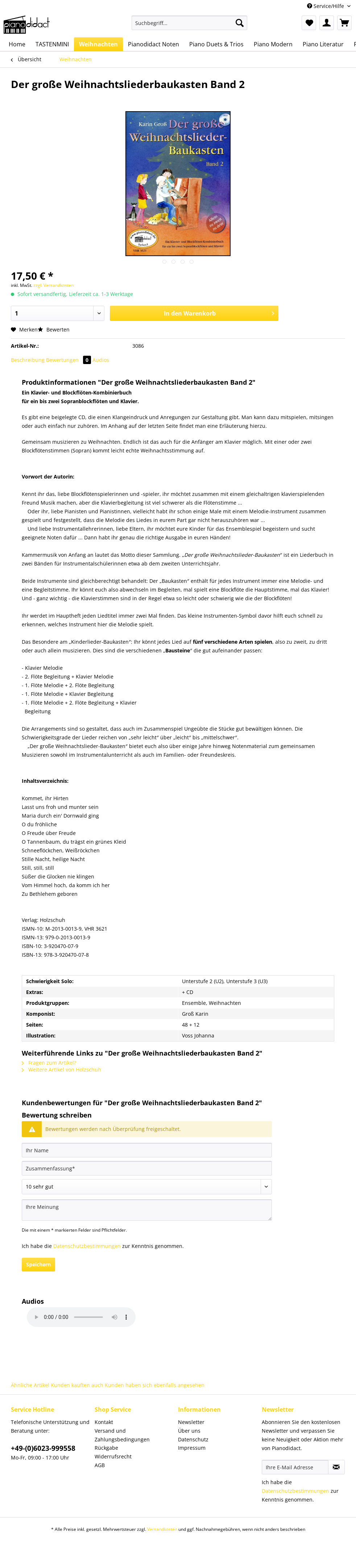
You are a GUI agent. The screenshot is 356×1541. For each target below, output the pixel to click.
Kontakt (104, 1422)
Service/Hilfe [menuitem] (326, 6)
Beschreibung (28, 359)
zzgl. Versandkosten (53, 285)
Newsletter (191, 1422)
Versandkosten (162, 1529)
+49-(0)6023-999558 (43, 1448)
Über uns (189, 1430)
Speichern (38, 1264)
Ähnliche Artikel (30, 1385)
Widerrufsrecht (113, 1456)
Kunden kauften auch (77, 1385)
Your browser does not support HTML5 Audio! (81, 1317)
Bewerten (54, 329)
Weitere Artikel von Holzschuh (61, 1069)
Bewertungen (69, 359)
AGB (100, 1465)
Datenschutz (193, 1439)
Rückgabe (106, 1447)
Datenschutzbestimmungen (87, 1246)
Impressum (192, 1447)
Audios (100, 359)
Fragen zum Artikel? (49, 1062)
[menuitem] (189, 26)
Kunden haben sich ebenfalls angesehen (154, 1385)
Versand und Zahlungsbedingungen (122, 1435)
